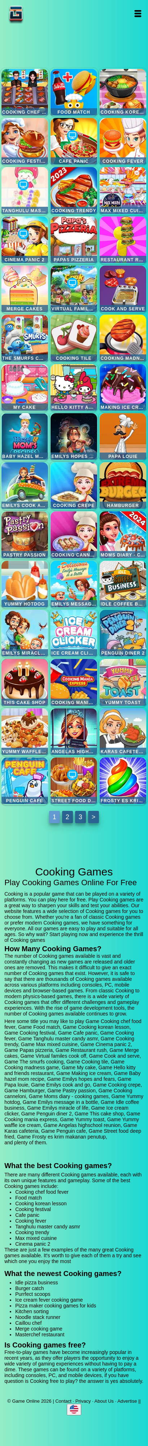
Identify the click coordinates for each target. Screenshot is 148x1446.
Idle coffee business (123, 584)
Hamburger (123, 485)
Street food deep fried (74, 780)
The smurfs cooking (24, 338)
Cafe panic (74, 141)
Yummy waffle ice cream (24, 731)
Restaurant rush (123, 240)
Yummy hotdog (24, 584)
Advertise (127, 1401)
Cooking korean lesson (123, 92)
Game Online (38, 13)
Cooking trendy (74, 190)
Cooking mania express (74, 682)
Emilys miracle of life (24, 633)
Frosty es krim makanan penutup (123, 780)
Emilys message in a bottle (74, 584)
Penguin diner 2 (123, 633)
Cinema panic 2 (24, 240)
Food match (74, 92)
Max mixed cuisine (123, 190)
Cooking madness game (123, 338)
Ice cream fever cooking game (49, 1300)
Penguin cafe (24, 780)
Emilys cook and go (24, 485)
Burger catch (29, 1288)
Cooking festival (24, 141)
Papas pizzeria (74, 240)
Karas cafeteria (123, 731)
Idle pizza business (36, 1282)
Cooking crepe (74, 485)
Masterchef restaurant (39, 1334)
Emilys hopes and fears (74, 436)
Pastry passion (24, 534)
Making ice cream (123, 387)
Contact (63, 1401)
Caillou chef (28, 1323)
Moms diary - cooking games (123, 534)
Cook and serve (123, 289)
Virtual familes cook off (74, 289)
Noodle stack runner (37, 1317)
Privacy (83, 1401)
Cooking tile (74, 338)
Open (138, 13)
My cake (24, 387)
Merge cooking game (38, 1329)
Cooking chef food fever (24, 92)
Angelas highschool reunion (74, 731)
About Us (104, 1401)
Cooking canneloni (74, 534)
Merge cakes (24, 289)
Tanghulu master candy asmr (24, 190)
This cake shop (24, 682)
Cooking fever (123, 141)
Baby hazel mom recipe (24, 436)
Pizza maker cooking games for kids (55, 1306)
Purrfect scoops (32, 1294)
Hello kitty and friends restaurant (74, 387)
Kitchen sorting (32, 1311)
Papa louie (123, 436)
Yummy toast (123, 682)
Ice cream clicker (74, 633)
